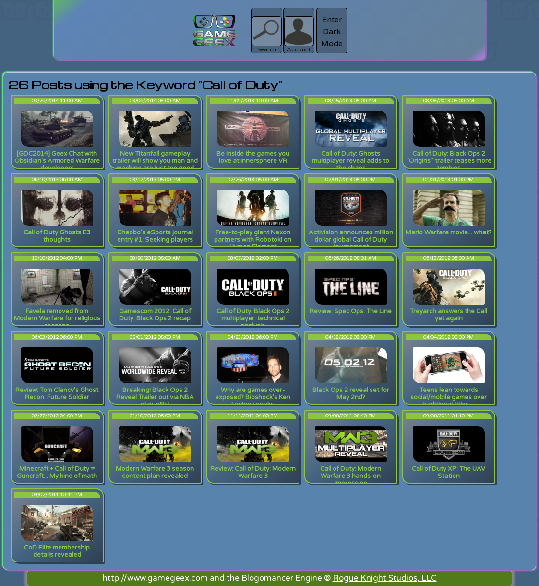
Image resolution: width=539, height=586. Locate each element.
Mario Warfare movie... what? (448, 232)
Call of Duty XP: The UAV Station (448, 472)
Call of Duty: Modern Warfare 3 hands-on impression (350, 476)
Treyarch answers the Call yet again (448, 314)
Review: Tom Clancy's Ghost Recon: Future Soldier (56, 393)
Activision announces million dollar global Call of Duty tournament (351, 240)
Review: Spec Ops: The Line (351, 311)
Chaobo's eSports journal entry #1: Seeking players (155, 236)
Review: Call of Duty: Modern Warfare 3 (253, 472)
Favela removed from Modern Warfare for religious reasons (57, 318)
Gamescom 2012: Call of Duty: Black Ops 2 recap (155, 314)
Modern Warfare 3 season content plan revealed (155, 472)
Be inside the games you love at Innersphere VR (252, 157)
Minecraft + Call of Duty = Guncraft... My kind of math (57, 472)
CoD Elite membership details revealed (57, 551)
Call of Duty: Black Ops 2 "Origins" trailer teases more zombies (448, 161)
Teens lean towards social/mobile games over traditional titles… (448, 397)
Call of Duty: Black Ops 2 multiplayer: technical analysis (252, 318)
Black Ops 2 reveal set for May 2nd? (350, 393)
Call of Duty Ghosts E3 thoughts (57, 236)
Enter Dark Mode (332, 32)
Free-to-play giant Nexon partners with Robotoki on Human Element (252, 240)
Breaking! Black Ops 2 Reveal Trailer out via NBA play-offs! (155, 397)
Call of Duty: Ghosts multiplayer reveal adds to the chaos (350, 161)
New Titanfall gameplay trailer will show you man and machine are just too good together (155, 164)
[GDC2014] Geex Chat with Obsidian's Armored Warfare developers (57, 161)
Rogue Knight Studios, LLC (385, 578)
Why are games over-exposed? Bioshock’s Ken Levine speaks (252, 397)
